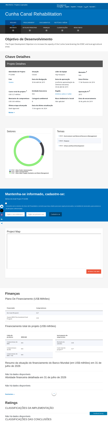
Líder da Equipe (61, 72)
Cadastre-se (55, 214)
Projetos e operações (21, 5)
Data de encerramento (87, 98)
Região (58, 91)
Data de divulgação (39, 79)
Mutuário (83, 72)
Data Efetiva (83, 79)
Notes (11, 112)
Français (80, 7)
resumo (13, 23)
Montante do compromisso (19, 98)
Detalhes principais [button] (30, 29)
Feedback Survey (98, 413)
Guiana (11, 82)
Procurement (28, 23)
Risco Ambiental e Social (64, 98)
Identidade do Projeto (17, 72)
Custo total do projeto (18, 91)
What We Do (9, 5)
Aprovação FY (84, 91)
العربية (86, 7)
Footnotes (9, 394)
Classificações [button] (62, 29)
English (67, 7)
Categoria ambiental (40, 98)
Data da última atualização (42, 105)
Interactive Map (94, 271)
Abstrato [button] (13, 29)
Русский (92, 7)
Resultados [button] (78, 29)
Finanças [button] (46, 29)
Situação (35, 72)
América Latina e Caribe (63, 94)
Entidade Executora (39, 91)
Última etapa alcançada (18, 105)
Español (73, 7)
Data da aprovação (62, 79)
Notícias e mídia (60, 23)
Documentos (44, 23)
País (10, 79)
